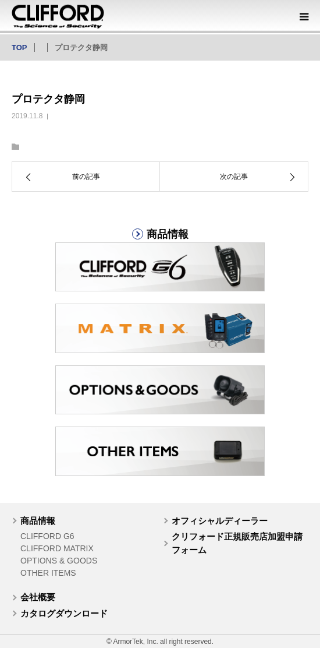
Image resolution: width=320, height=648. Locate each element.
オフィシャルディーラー (220, 521)
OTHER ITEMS (48, 572)
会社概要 (37, 597)
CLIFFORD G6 (47, 536)
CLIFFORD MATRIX (57, 548)
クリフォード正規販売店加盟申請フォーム (237, 543)
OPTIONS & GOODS (58, 560)
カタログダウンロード (64, 613)
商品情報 (37, 521)
